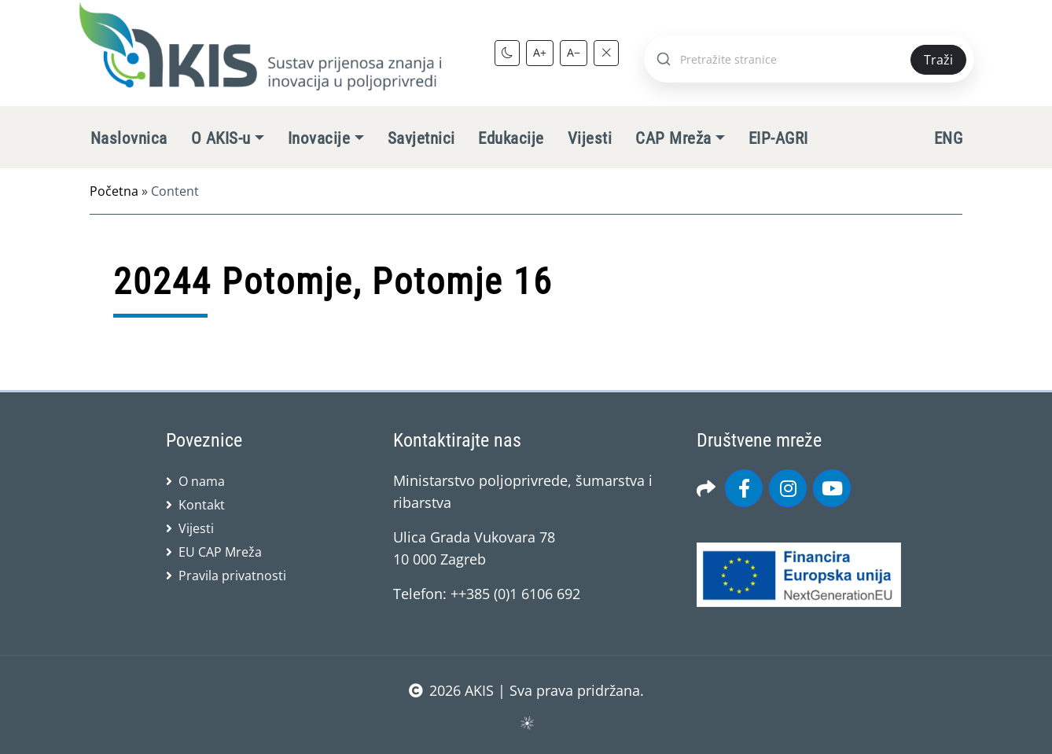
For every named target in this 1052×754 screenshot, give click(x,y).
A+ (539, 52)
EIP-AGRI (778, 138)
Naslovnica (128, 138)
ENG (948, 138)
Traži (938, 59)
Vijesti (590, 138)
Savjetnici (421, 138)
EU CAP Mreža (220, 552)
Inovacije (319, 138)
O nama (201, 481)
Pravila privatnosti (232, 575)
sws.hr (526, 722)
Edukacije (510, 138)
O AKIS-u (221, 138)
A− (573, 52)
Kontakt (201, 504)
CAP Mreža (673, 138)
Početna (114, 191)
